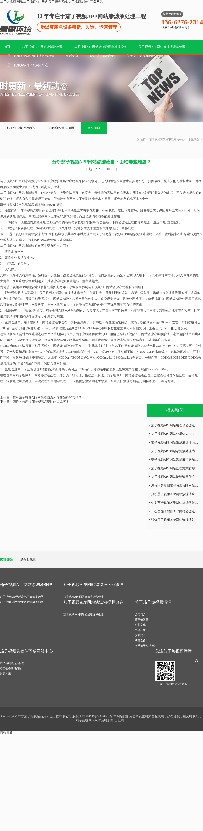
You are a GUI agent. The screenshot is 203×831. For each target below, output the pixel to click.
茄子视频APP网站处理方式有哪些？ (176, 468)
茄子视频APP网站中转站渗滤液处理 (21, 602)
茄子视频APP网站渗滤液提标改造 (30, 56)
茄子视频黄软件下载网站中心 (27, 65)
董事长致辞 (141, 619)
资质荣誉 (72, 56)
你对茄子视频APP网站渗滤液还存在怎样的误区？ (47, 397)
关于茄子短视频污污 (141, 56)
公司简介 (140, 614)
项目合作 (140, 640)
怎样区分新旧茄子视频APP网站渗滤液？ (41, 401)
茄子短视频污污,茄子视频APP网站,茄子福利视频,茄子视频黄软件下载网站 (51, 2)
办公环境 (140, 630)
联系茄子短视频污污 (147, 645)
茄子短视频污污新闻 (21, 128)
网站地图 (6, 732)
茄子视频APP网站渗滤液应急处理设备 (100, 47)
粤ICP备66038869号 (99, 716)
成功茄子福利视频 (102, 56)
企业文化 (140, 624)
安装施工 (140, 635)
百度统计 (121, 720)
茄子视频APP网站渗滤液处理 (42, 47)
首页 (7, 47)
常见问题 (94, 128)
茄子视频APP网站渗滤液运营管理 (161, 47)
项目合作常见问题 (61, 128)
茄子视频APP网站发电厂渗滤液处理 (21, 596)
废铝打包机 (28, 559)
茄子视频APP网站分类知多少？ (173, 434)
